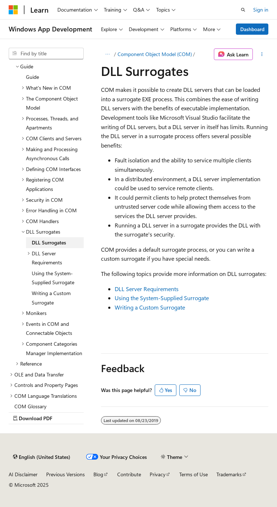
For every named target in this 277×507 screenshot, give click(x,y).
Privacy (158, 474)
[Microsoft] (13, 9)
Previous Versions (65, 474)
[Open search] (243, 9)
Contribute (129, 474)
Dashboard (252, 29)
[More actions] (262, 54)
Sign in (260, 9)
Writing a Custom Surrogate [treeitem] (51, 298)
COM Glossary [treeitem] (30, 406)
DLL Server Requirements (147, 289)
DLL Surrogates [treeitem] (49, 242)
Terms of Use (193, 474)
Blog (98, 474)
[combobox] (46, 53)
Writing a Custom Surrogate (150, 307)
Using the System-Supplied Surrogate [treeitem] (53, 278)
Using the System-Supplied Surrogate (162, 298)
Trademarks (229, 474)
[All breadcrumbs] (107, 54)
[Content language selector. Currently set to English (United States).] (42, 457)
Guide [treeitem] (32, 76)
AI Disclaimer (23, 474)
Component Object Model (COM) (155, 54)
